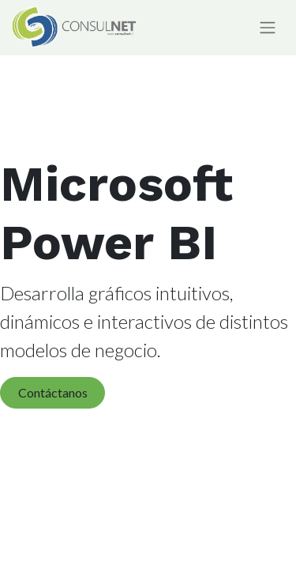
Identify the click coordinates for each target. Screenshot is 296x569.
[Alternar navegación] (267, 27)
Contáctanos (53, 392)
